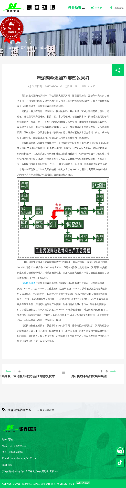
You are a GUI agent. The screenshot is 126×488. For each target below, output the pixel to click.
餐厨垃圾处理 (47, 410)
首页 (23, 47)
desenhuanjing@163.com (24, 458)
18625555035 (16, 452)
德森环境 (49, 106)
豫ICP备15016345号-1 (62, 483)
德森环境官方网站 (30, 483)
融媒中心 (32, 47)
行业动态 (43, 47)
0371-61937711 (18, 445)
